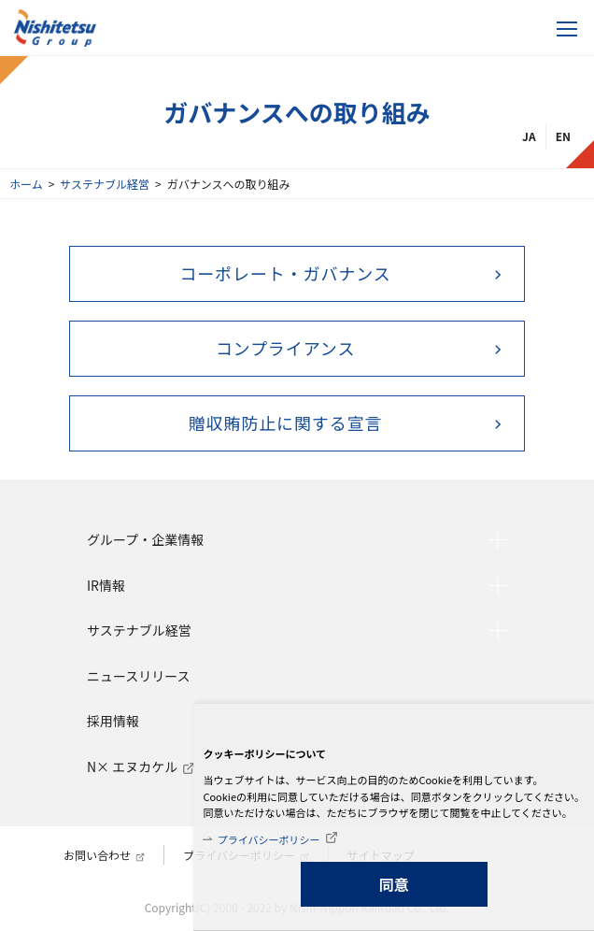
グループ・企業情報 (145, 539)
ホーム (26, 184)
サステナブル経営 (104, 184)
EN (563, 136)
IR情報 (106, 585)
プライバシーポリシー (269, 839)
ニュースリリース (139, 675)
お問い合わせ (97, 855)
